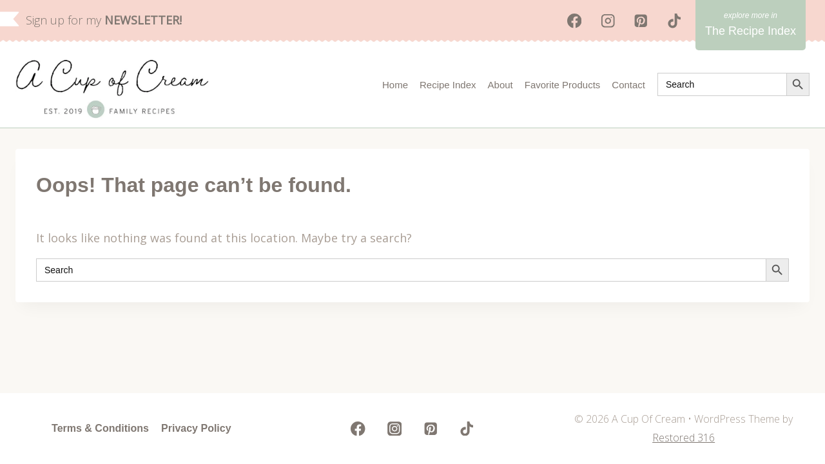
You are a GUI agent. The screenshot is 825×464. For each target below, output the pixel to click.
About (500, 84)
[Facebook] (574, 20)
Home (395, 84)
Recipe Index (448, 84)
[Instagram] (607, 20)
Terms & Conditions (100, 428)
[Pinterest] (640, 20)
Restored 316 (683, 437)
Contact (628, 84)
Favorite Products (563, 84)
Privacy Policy (196, 428)
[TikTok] (674, 20)
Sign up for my (104, 20)
